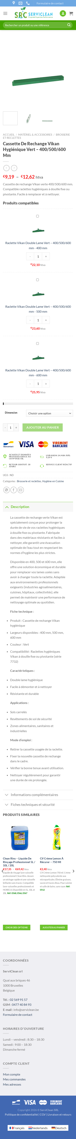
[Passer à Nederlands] (38, 1128)
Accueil (8, 134)
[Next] (73, 879)
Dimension (11, 412)
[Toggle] (7, 506)
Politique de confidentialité (21, 1114)
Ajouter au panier (42, 427)
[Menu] (5, 13)
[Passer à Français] (17, 1128)
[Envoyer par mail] (20, 490)
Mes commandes (14, 1079)
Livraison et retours (59, 1114)
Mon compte (11, 1074)
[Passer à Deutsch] (59, 1128)
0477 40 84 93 (21, 1004)
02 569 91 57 (18, 999)
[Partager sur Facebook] (13, 490)
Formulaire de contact (50, 3)
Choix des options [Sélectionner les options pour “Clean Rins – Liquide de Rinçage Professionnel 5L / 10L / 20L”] (17, 927)
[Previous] (3, 879)
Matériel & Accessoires (35, 134)
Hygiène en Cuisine (53, 481)
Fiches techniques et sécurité (29, 805)
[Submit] (69, 25)
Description (16, 506)
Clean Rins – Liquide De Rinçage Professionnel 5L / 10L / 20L (19, 862)
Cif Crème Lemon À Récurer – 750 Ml (51, 860)
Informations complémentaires (30, 795)
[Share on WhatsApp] (6, 490)
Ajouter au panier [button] (54, 927)
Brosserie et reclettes (29, 481)
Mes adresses (12, 1084)
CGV (43, 1114)
